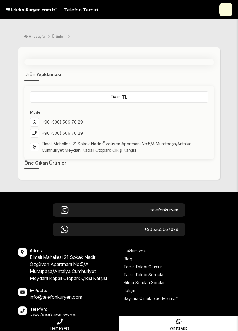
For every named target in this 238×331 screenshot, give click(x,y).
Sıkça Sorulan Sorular (144, 282)
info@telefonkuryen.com (56, 297)
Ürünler (58, 36)
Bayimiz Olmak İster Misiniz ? (151, 298)
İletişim (130, 290)
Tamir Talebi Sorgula (143, 274)
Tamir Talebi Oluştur (143, 266)
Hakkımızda (135, 250)
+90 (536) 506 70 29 (62, 122)
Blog (128, 258)
